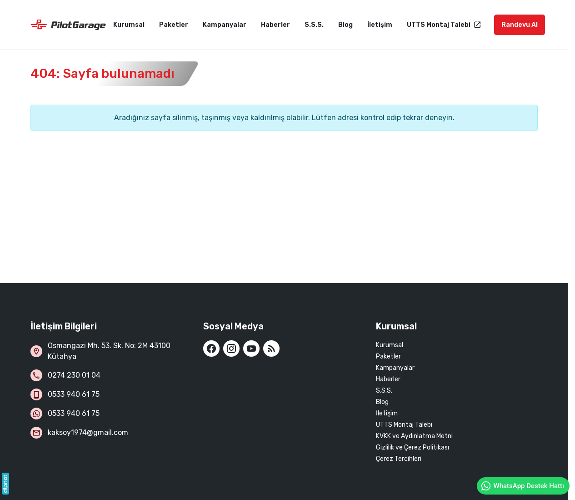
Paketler (388, 356)
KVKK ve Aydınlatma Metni (414, 436)
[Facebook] (211, 348)
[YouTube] (251, 348)
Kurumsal (389, 345)
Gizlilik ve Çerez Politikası (412, 447)
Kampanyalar (395, 368)
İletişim (387, 413)
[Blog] (271, 348)
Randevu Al (519, 25)
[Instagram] (231, 348)
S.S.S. (384, 390)
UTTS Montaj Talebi (404, 425)
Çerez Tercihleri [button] (398, 459)
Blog (382, 402)
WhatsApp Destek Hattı (522, 485)
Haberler (388, 379)
